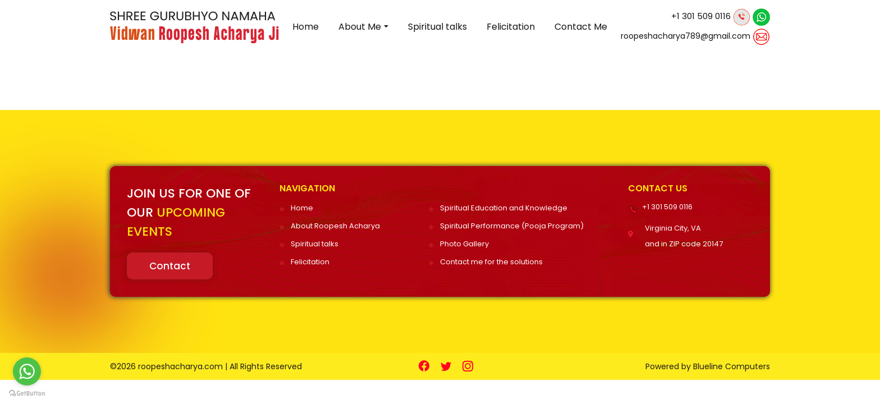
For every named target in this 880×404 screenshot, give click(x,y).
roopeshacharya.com (180, 366)
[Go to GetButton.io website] (27, 392)
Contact (169, 266)
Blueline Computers (731, 366)
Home (305, 26)
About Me (359, 26)
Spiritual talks (437, 26)
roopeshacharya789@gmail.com (685, 36)
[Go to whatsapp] (27, 371)
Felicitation (511, 26)
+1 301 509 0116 (701, 16)
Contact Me (580, 26)
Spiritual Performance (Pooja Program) (512, 226)
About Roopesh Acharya (335, 226)
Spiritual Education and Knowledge (503, 208)
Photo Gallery (464, 243)
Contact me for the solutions (491, 261)
